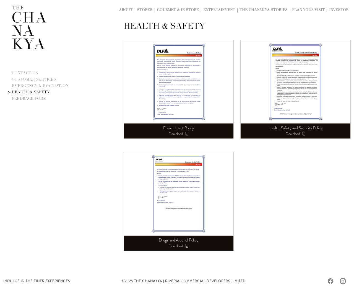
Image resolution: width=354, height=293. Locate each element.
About (125, 10)
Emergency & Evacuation (40, 86)
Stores (144, 10)
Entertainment (219, 10)
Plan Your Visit (308, 10)
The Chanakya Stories (264, 10)
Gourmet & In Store (178, 10)
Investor (338, 10)
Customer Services (34, 80)
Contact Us (25, 73)
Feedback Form (29, 99)
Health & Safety (31, 92)
